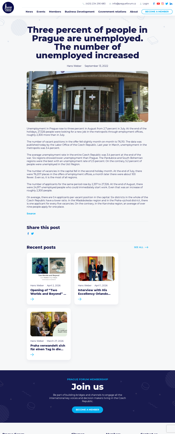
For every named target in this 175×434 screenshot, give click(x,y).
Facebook (154, 3)
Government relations (112, 11)
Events (41, 11)
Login (146, 3)
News (29, 11)
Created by (87, 429)
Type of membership (118, 388)
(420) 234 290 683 (95, 3)
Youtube (158, 3)
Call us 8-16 (146, 384)
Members (55, 11)
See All (138, 247)
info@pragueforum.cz (124, 3)
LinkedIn (171, 3)
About (134, 11)
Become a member (157, 11)
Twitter (166, 3)
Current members (117, 384)
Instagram (162, 3)
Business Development (80, 11)
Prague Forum (8, 8)
